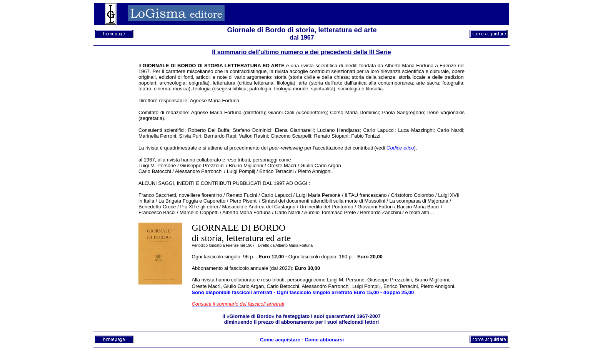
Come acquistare (280, 340)
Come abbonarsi (324, 340)
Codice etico (400, 148)
